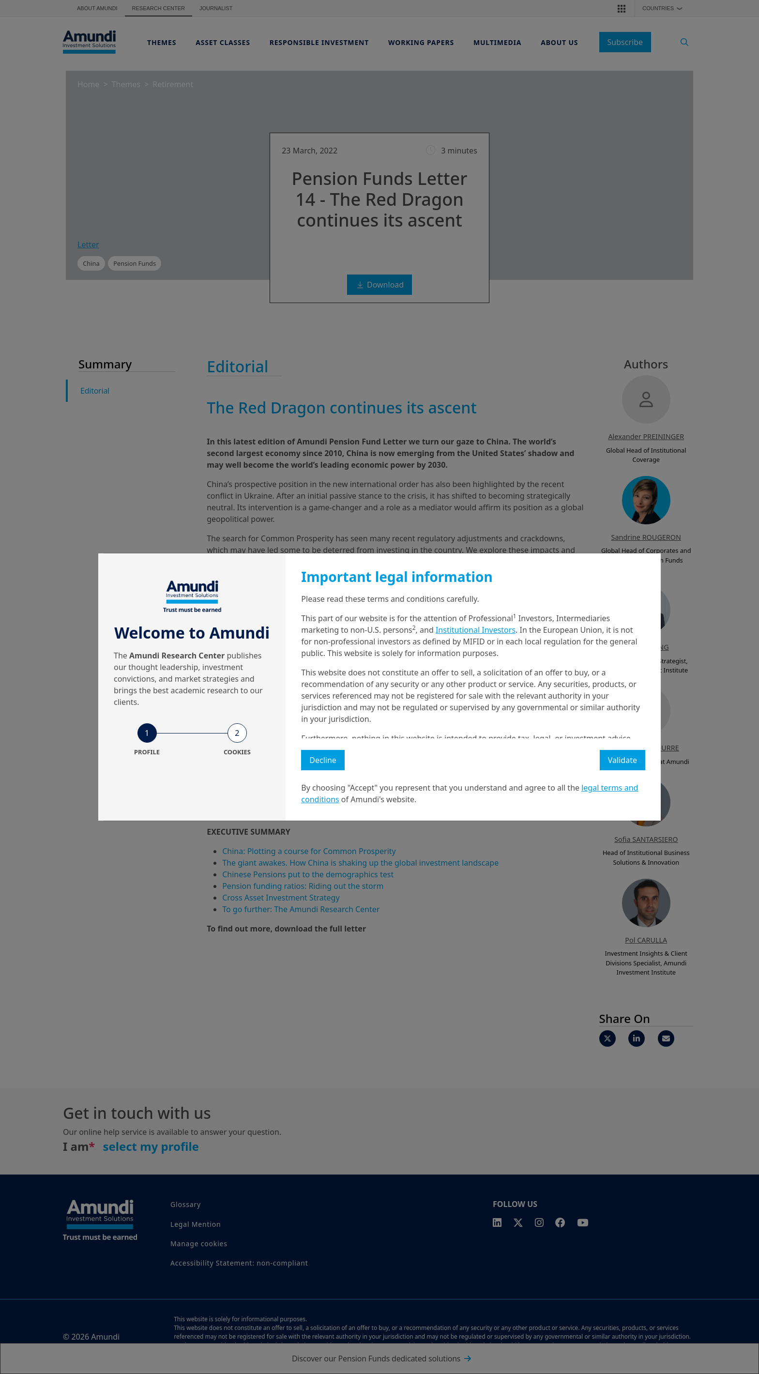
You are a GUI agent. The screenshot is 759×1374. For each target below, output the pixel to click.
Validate (622, 760)
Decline (322, 760)
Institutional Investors (476, 630)
